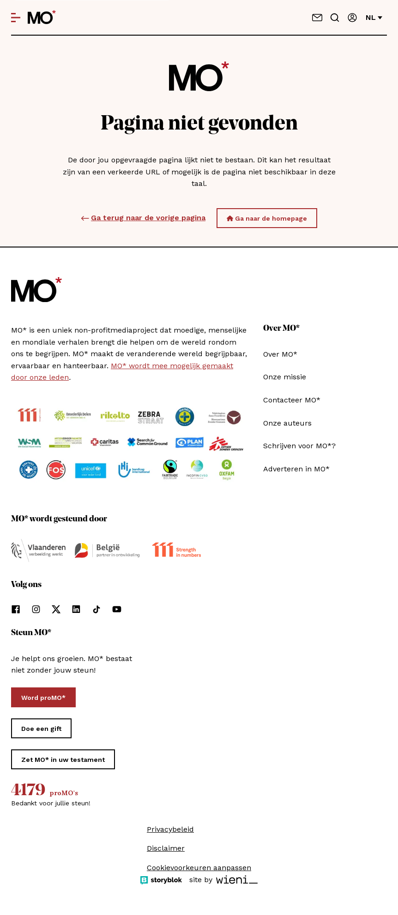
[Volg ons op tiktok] (96, 609)
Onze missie (284, 376)
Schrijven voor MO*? (299, 445)
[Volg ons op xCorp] (56, 609)
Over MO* (280, 354)
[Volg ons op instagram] (36, 609)
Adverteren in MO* (296, 468)
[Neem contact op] (317, 17)
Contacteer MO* (291, 400)
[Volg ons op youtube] (116, 609)
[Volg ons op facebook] (15, 609)
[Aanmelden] (352, 17)
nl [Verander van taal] (374, 17)
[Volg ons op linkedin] (76, 609)
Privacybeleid (170, 829)
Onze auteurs (287, 423)
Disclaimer (166, 848)
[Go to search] (335, 17)
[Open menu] (15, 17)
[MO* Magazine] (42, 17)
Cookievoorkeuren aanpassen (199, 867)
